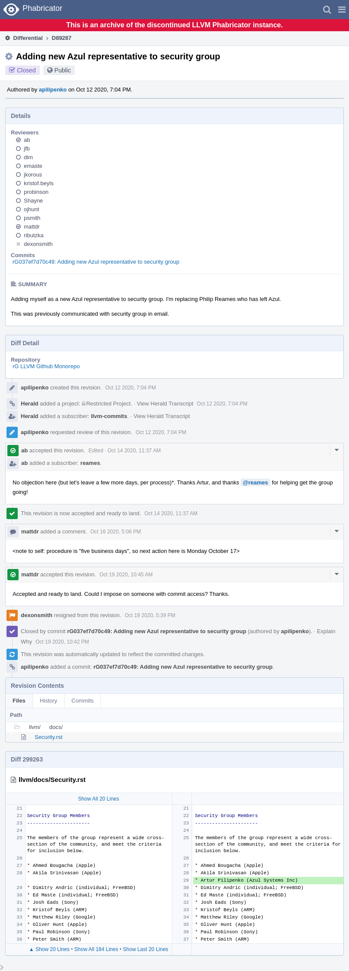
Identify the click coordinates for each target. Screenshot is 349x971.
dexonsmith (38, 244)
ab (27, 140)
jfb (27, 148)
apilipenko (53, 89)
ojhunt (31, 209)
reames (90, 463)
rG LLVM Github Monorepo (46, 366)
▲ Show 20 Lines (49, 949)
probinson (36, 192)
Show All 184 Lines (96, 949)
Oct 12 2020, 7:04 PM (130, 388)
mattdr (32, 226)
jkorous (33, 174)
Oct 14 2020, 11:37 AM (134, 451)
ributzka (34, 235)
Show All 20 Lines (98, 799)
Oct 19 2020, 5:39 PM (150, 615)
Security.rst (48, 737)
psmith (32, 218)
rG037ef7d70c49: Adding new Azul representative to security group (96, 261)
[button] (342, 9)
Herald (29, 403)
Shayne (33, 200)
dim (28, 157)
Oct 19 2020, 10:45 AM (126, 575)
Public (63, 70)
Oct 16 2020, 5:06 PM (115, 532)
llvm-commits (109, 416)
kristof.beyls (39, 183)
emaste (33, 166)
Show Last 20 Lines (145, 949)
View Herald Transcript (165, 403)
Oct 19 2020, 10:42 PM (62, 642)
